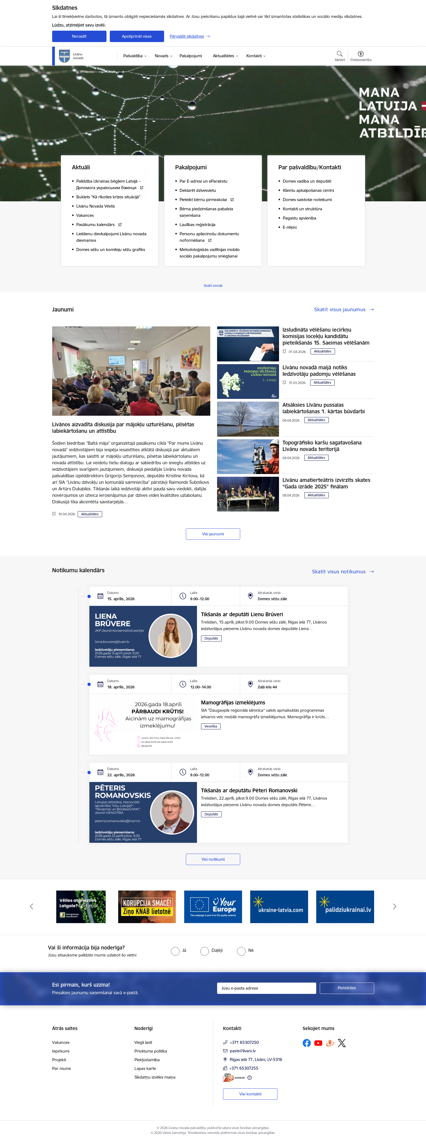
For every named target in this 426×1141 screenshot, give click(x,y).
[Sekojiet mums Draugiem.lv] (330, 1043)
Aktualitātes (90, 514)
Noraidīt (79, 36)
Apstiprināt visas (137, 36)
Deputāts (211, 638)
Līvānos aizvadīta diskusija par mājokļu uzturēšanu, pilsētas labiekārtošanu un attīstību (123, 427)
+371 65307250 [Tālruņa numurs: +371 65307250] (244, 1042)
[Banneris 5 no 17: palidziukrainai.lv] (345, 906)
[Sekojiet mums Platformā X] (342, 1043)
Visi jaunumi (213, 533)
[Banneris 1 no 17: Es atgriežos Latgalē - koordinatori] (81, 906)
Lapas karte (145, 1068)
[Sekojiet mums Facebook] (307, 1043)
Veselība (211, 726)
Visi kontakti (250, 1093)
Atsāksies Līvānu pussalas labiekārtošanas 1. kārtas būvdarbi (324, 408)
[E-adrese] (234, 1077)
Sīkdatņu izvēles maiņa (155, 1077)
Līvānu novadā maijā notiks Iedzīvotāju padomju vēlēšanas (319, 370)
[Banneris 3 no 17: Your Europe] (213, 906)
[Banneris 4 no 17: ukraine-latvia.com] (279, 906)
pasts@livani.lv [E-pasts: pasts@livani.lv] (243, 1050)
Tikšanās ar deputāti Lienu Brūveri (242, 614)
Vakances (61, 1042)
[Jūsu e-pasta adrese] (266, 988)
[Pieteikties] (347, 988)
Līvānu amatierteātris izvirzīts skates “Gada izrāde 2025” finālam (326, 483)
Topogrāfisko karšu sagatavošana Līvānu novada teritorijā (322, 445)
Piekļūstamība (147, 1059)
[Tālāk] (394, 906)
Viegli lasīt (143, 1042)
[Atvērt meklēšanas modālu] (340, 56)
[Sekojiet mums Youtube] (318, 1043)
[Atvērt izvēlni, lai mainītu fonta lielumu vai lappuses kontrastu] (361, 56)
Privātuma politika (150, 1051)
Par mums (61, 1068)
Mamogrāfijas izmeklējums (233, 702)
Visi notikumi (213, 859)
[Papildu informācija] (250, 1078)
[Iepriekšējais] (31, 906)
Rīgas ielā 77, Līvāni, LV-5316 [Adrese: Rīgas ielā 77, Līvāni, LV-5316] (256, 1059)
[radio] (178, 950)
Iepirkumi (60, 1051)
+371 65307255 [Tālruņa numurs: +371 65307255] (243, 1068)
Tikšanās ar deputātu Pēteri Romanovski (249, 790)
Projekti (59, 1059)
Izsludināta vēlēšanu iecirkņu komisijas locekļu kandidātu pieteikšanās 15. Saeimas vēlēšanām (326, 336)
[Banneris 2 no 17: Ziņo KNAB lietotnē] (147, 906)
